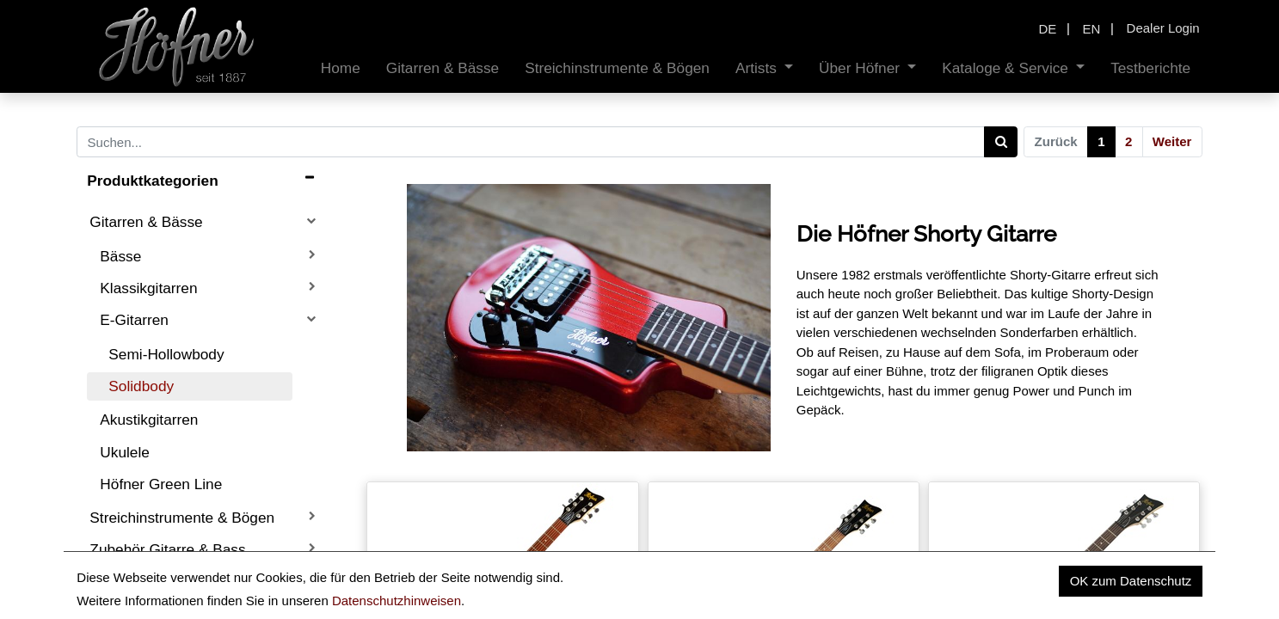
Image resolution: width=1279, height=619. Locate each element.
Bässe (120, 256)
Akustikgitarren (149, 419)
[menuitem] (340, 68)
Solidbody (141, 386)
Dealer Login (1163, 28)
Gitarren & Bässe (145, 221)
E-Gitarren (134, 319)
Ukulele (125, 452)
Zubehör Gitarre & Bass (167, 549)
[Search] (1001, 141)
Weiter (1172, 141)
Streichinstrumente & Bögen (181, 517)
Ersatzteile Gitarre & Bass (174, 582)
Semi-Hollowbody (166, 354)
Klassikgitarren (148, 288)
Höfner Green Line (161, 484)
